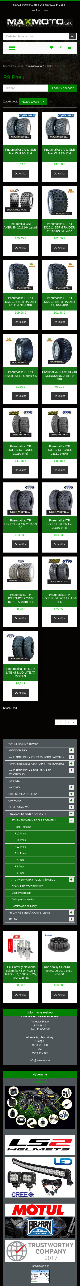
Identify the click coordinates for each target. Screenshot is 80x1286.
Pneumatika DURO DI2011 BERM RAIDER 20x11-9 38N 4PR (20, 301)
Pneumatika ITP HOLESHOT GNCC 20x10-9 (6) (20, 450)
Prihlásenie (33, 10)
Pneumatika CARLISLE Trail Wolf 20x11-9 (20, 151)
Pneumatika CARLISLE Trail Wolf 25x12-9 (59, 151)
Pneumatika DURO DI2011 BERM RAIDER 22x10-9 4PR (59, 301)
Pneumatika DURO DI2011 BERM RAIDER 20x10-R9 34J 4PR (59, 227)
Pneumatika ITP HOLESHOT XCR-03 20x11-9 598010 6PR (20, 598)
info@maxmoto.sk (40, 1060)
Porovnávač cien (40, 1266)
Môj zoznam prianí (46, 10)
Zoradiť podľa (10, 101)
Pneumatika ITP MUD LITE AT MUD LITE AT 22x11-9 (20, 672)
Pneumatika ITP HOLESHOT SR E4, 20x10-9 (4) (59, 524)
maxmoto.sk (35, 66)
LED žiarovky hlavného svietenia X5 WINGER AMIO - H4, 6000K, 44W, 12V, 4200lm (20, 972)
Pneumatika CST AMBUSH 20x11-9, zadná (20, 225)
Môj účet (39, 10)
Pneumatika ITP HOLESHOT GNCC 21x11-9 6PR (59, 450)
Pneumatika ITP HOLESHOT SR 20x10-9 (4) (20, 524)
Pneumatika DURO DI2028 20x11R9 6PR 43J (20, 373)
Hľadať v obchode (62, 88)
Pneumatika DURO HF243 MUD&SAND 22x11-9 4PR (59, 375)
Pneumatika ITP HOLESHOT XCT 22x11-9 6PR (59, 598)
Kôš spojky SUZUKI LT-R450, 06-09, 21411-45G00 (59, 970)
